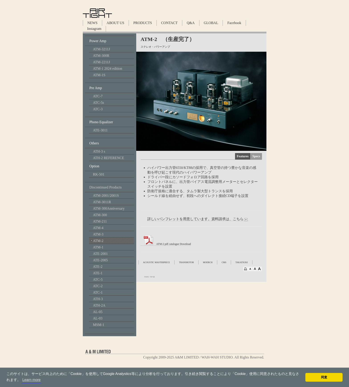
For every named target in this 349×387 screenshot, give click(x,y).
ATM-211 (100, 221)
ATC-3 (98, 109)
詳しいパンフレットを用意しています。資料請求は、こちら (197, 219)
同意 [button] (324, 377)
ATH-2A (99, 305)
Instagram (94, 29)
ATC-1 (98, 292)
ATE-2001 (100, 254)
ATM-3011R (102, 202)
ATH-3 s (99, 151)
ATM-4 (98, 228)
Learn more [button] (31, 380)
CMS (224, 262)
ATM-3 (98, 234)
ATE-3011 (100, 130)
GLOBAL (211, 23)
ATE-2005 (100, 260)
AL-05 (98, 312)
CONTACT (169, 23)
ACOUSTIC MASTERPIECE (156, 262)
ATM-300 (100, 215)
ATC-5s (98, 102)
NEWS (92, 23)
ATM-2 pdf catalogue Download (166, 244)
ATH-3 (98, 299)
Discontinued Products (105, 187)
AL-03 (98, 318)
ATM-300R (101, 55)
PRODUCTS (142, 23)
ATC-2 (98, 286)
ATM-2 (98, 241)
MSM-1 (98, 325)
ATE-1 (98, 273)
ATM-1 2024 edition (107, 68)
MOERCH (208, 262)
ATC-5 (98, 279)
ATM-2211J (101, 62)
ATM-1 (98, 247)
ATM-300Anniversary (109, 208)
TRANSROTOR (186, 262)
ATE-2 (98, 266)
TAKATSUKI (241, 262)
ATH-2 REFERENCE (108, 158)
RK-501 (99, 174)
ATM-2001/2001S (106, 195)
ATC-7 (98, 96)
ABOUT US (115, 23)
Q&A (191, 23)
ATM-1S (99, 75)
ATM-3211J (101, 49)
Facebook (234, 23)
